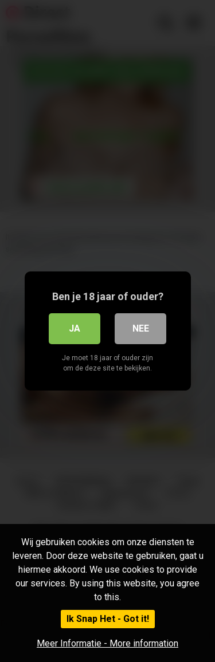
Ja (74, 328)
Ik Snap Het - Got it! (108, 618)
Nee (140, 328)
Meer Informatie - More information (107, 643)
